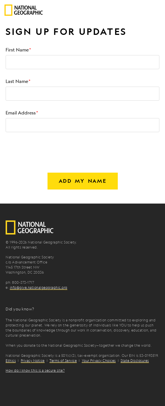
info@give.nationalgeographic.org (38, 287)
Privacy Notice (33, 360)
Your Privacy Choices (99, 360)
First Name (17, 50)
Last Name (17, 81)
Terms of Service (63, 360)
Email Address (21, 113)
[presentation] (48, 148)
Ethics (11, 360)
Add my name (83, 181)
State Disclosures (135, 360)
